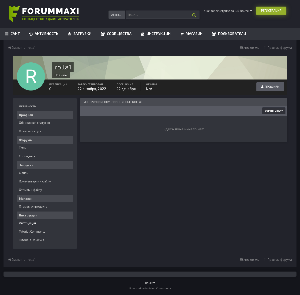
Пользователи (231, 33)
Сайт (15, 33)
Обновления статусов (34, 123)
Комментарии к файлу (35, 181)
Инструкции (158, 33)
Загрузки (81, 33)
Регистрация (271, 10)
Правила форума (280, 47)
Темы (22, 148)
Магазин (193, 33)
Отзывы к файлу (30, 190)
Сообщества (118, 33)
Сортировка (274, 110)
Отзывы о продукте (33, 206)
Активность (46, 33)
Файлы (24, 173)
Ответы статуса (30, 131)
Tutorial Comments (32, 231)
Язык (150, 283)
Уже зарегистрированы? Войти (228, 11)
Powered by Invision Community (150, 288)
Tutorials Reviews (31, 240)
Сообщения (27, 156)
